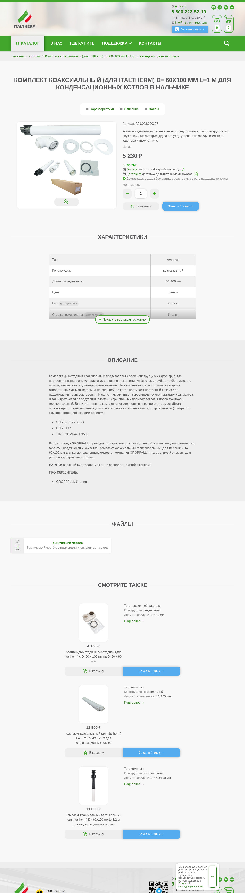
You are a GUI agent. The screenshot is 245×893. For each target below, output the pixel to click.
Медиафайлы (35, 781)
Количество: (131, 184)
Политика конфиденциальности (158, 863)
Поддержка (116, 43)
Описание (131, 109)
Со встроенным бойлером (87, 787)
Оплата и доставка (151, 787)
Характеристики (102, 109)
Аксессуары (150, 800)
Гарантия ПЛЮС (149, 781)
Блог (23, 800)
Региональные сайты (114, 863)
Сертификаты (30, 775)
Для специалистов (204, 769)
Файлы (154, 109)
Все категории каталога (74, 863)
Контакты (150, 43)
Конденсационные (81, 794)
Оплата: (132, 169)
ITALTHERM (32, 863)
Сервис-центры (148, 775)
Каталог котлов (82, 769)
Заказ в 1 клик (178, 206)
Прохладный (103, 851)
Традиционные (79, 775)
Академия (198, 794)
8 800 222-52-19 (189, 11)
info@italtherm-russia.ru (191, 22)
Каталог (30, 43)
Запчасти (148, 794)
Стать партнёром (199, 787)
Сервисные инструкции (203, 775)
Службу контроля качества (81, 822)
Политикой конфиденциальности (190, 884)
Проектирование (32, 787)
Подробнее (59, 634)
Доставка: (134, 174)
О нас (56, 43)
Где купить (82, 43)
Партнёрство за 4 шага (208, 781)
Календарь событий (201, 800)
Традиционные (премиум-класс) (92, 781)
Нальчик (180, 6)
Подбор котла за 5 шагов (89, 800)
